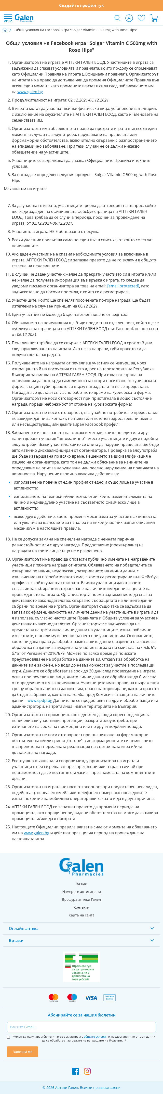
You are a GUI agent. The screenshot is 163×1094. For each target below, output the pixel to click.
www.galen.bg (30, 91)
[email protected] (123, 286)
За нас (81, 883)
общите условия (96, 1036)
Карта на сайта (82, 915)
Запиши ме (22, 1051)
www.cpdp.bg (39, 700)
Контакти (81, 907)
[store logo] (24, 18)
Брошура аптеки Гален (81, 899)
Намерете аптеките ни (81, 891)
